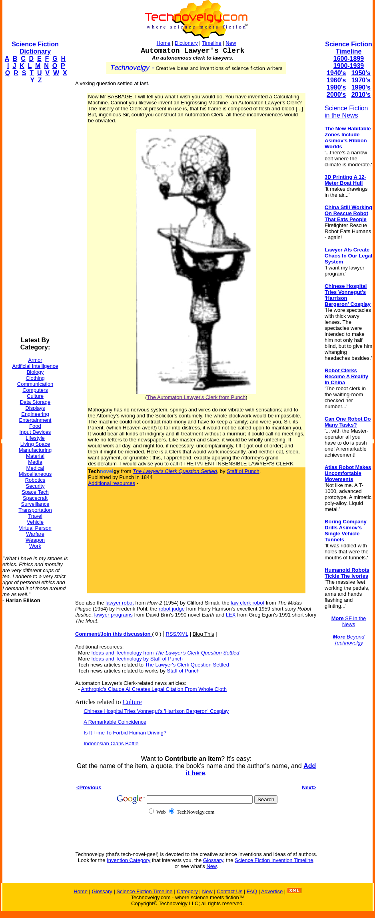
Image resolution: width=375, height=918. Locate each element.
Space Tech (35, 492)
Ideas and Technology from (165, 653)
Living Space (35, 444)
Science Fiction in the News (346, 112)
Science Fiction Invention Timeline (274, 860)
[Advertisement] (34, 210)
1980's (336, 87)
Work (35, 546)
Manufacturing (35, 450)
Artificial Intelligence (35, 366)
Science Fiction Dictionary (35, 48)
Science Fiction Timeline (348, 48)
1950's (361, 73)
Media (35, 462)
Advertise (272, 891)
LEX (231, 615)
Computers (35, 390)
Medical (35, 468)
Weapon (35, 540)
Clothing (35, 378)
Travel (35, 516)
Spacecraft (35, 498)
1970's (361, 80)
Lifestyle (35, 438)
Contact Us (229, 891)
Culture (35, 396)
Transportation (35, 510)
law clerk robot (247, 603)
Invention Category (128, 860)
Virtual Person (35, 528)
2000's (336, 94)
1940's (336, 73)
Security (35, 486)
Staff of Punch (243, 471)
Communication (35, 384)
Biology (35, 372)
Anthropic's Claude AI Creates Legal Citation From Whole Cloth (154, 689)
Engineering (35, 414)
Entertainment (35, 420)
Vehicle (35, 522)
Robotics (35, 480)
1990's (361, 87)
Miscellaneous (35, 474)
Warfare (35, 534)
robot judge (172, 609)
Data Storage (35, 402)
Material (35, 456)
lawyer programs (113, 615)
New (230, 43)
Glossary (213, 860)
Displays (35, 408)
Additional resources (111, 483)
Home (164, 43)
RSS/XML (177, 634)
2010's (361, 94)
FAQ (252, 891)
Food (35, 426)
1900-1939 (348, 65)
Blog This (203, 634)
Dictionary (186, 43)
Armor (35, 360)
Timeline (211, 43)
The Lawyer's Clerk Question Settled (187, 665)
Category (187, 891)
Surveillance (35, 504)
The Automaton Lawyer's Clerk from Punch (196, 397)
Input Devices (35, 432)
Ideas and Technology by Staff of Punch (137, 659)
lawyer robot (120, 603)
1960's (336, 80)
